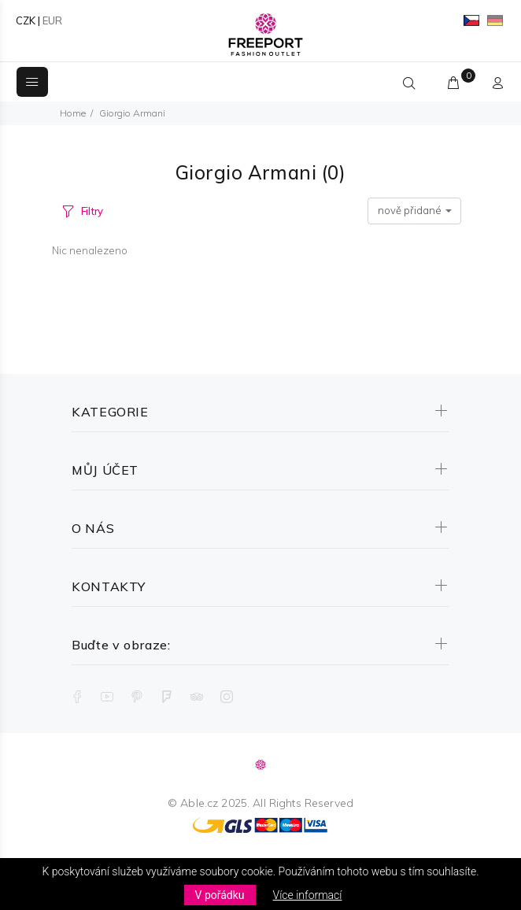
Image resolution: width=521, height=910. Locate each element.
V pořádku (220, 895)
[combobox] (414, 211)
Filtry (92, 211)
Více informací (307, 895)
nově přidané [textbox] (410, 210)
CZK (25, 20)
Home (73, 113)
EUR (52, 20)
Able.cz (199, 803)
